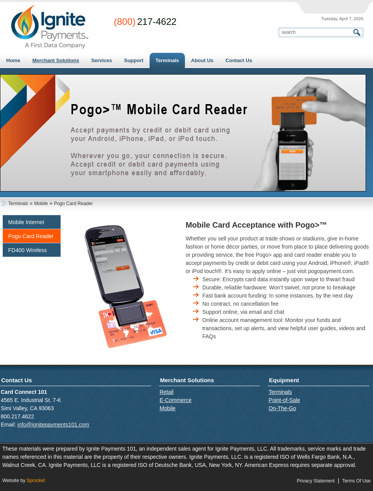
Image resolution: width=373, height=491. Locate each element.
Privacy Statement (316, 481)
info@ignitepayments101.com (53, 424)
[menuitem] (55, 60)
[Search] (316, 32)
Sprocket (35, 480)
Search (357, 32)
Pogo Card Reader (31, 236)
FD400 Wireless (27, 250)
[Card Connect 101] (50, 27)
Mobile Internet (26, 222)
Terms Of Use (356, 481)
